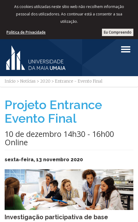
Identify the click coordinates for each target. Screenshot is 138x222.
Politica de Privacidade (26, 32)
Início (10, 81)
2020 (45, 81)
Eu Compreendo (118, 32)
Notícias (28, 81)
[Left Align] (125, 49)
